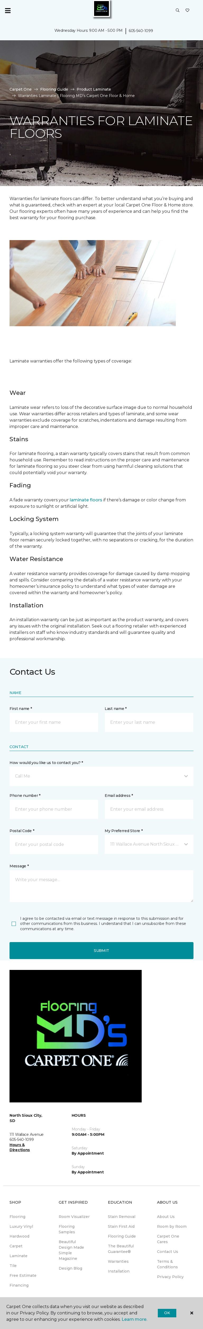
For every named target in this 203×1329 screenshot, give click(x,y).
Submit (101, 950)
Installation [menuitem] (119, 1271)
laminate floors (86, 499)
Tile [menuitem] (13, 1265)
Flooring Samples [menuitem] (67, 1229)
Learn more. (134, 1319)
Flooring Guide (54, 89)
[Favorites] (187, 10)
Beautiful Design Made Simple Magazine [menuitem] (71, 1250)
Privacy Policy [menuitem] (170, 1276)
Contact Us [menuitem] (167, 1251)
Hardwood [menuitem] (19, 1236)
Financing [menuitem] (19, 1285)
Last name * (116, 708)
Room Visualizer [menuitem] (74, 1216)
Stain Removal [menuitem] (121, 1216)
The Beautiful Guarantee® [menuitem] (121, 1249)
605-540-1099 (141, 30)
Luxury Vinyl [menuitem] (21, 1226)
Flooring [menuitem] (17, 1216)
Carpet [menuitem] (16, 1246)
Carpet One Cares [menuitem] (168, 1239)
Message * (19, 866)
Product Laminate (94, 89)
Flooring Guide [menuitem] (122, 1236)
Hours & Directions (20, 1147)
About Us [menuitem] (166, 1216)
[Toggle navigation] (7, 10)
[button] (178, 10)
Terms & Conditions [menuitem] (167, 1264)
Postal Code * (22, 831)
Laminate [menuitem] (18, 1255)
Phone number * (25, 795)
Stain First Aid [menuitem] (121, 1226)
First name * (21, 708)
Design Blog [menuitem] (70, 1268)
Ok (167, 1312)
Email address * (119, 795)
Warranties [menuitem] (118, 1261)
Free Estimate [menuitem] (23, 1275)
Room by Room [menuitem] (172, 1226)
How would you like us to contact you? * (46, 763)
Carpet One (21, 89)
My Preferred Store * (123, 831)
